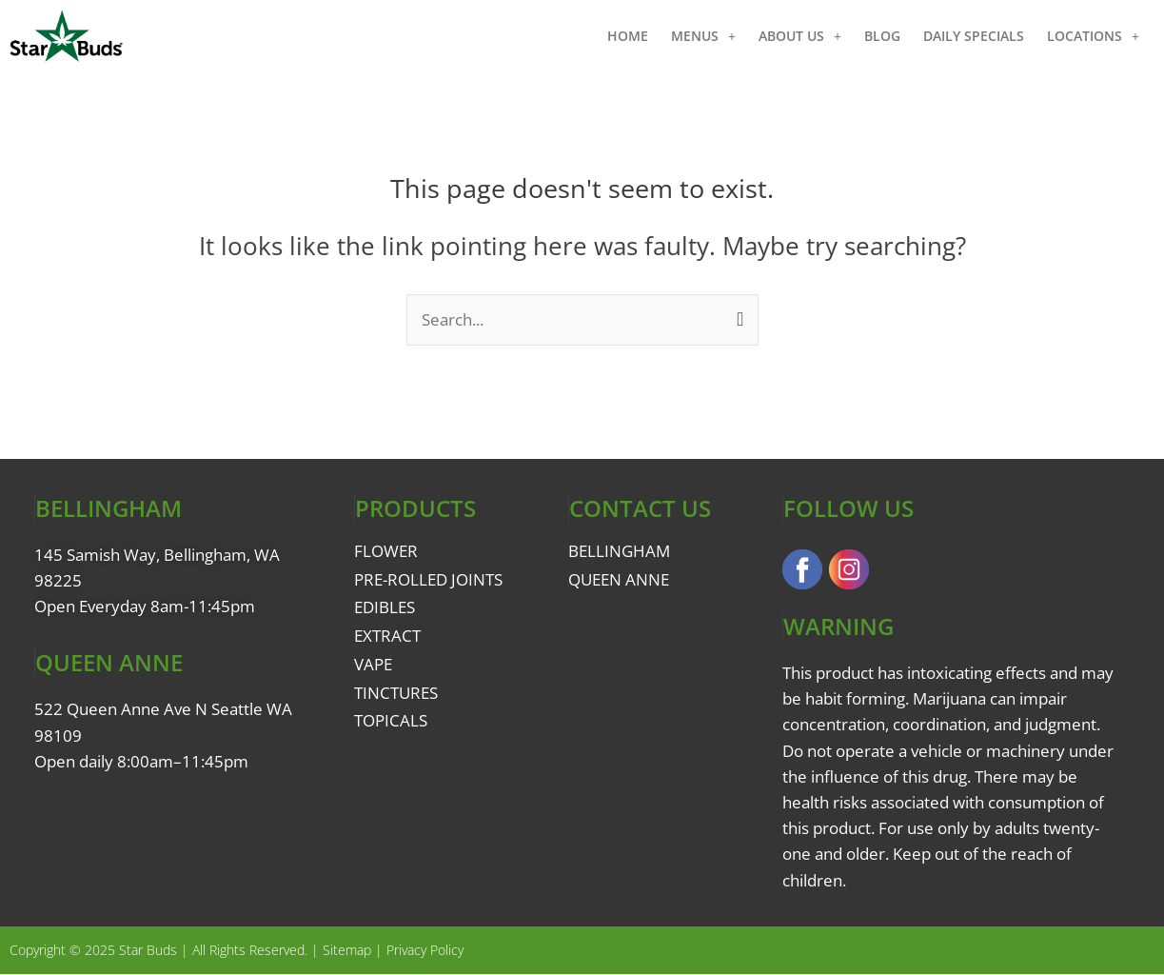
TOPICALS (390, 720)
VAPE (373, 664)
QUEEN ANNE (618, 579)
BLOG (882, 36)
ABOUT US (800, 36)
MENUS (703, 36)
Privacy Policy (425, 950)
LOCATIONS (1093, 36)
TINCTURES (396, 693)
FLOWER (386, 551)
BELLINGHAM (619, 551)
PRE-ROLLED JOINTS (428, 579)
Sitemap (347, 950)
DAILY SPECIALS (973, 36)
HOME (627, 36)
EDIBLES (384, 607)
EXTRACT (387, 636)
